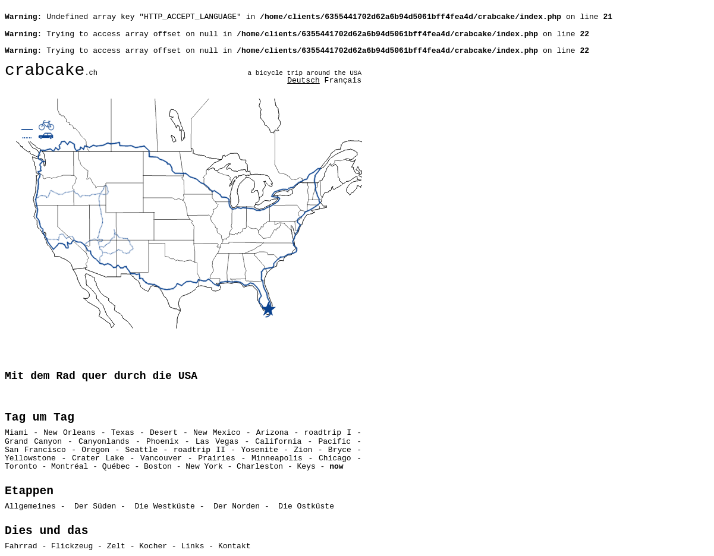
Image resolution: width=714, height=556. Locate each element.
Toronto (21, 466)
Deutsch (303, 80)
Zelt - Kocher (137, 546)
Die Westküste (164, 506)
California (278, 441)
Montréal (69, 466)
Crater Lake (98, 458)
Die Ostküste (306, 506)
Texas (122, 432)
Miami (19, 432)
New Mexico (216, 432)
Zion (303, 450)
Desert (164, 432)
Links (192, 546)
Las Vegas (217, 441)
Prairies (216, 458)
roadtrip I (327, 432)
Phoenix (162, 441)
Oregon (95, 450)
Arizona (272, 432)
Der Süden (95, 506)
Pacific (334, 441)
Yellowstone (33, 458)
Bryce (339, 450)
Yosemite (259, 450)
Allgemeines (30, 506)
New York (203, 466)
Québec (116, 466)
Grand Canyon (33, 441)
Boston (158, 466)
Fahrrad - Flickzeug (49, 546)
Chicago (335, 458)
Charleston (260, 466)
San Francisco (35, 450)
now (336, 466)
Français (343, 80)
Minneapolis (277, 458)
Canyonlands (104, 441)
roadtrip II (199, 450)
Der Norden (236, 506)
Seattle (141, 450)
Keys (306, 466)
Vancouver (161, 458)
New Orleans (69, 432)
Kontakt (234, 546)
